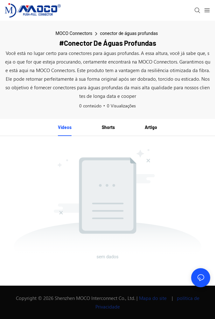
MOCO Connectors (73, 33)
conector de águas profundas (129, 33)
